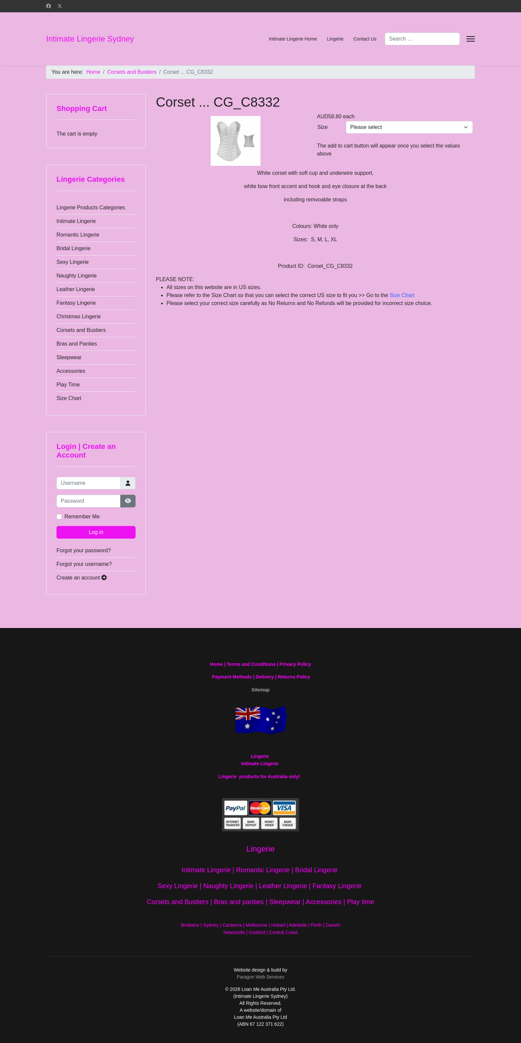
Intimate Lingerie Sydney (90, 39)
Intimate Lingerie (76, 221)
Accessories (70, 371)
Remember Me (82, 516)
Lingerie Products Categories (90, 207)
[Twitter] (59, 6)
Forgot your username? (84, 564)
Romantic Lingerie (77, 235)
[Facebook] (48, 6)
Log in (96, 532)
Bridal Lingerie (73, 248)
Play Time (68, 384)
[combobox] (422, 39)
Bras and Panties (76, 344)
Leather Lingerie (75, 289)
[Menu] (471, 38)
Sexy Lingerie (72, 262)
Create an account (81, 577)
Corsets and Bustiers (81, 330)
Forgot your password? (83, 550)
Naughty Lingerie (76, 275)
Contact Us (365, 39)
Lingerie (335, 39)
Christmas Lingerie (78, 316)
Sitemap (260, 689)
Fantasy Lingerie (76, 303)
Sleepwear (69, 357)
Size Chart (68, 398)
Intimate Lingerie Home (293, 39)
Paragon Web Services (260, 977)
